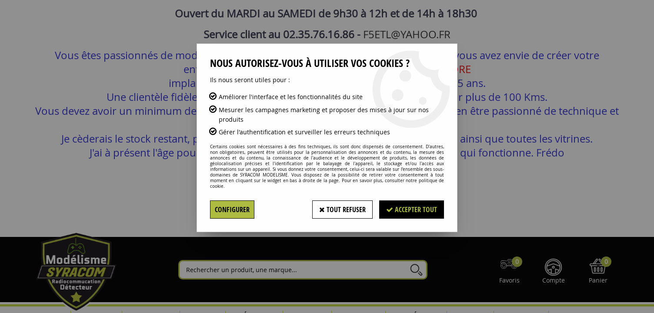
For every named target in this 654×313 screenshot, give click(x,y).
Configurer (232, 209)
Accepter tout (411, 209)
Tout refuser (342, 209)
